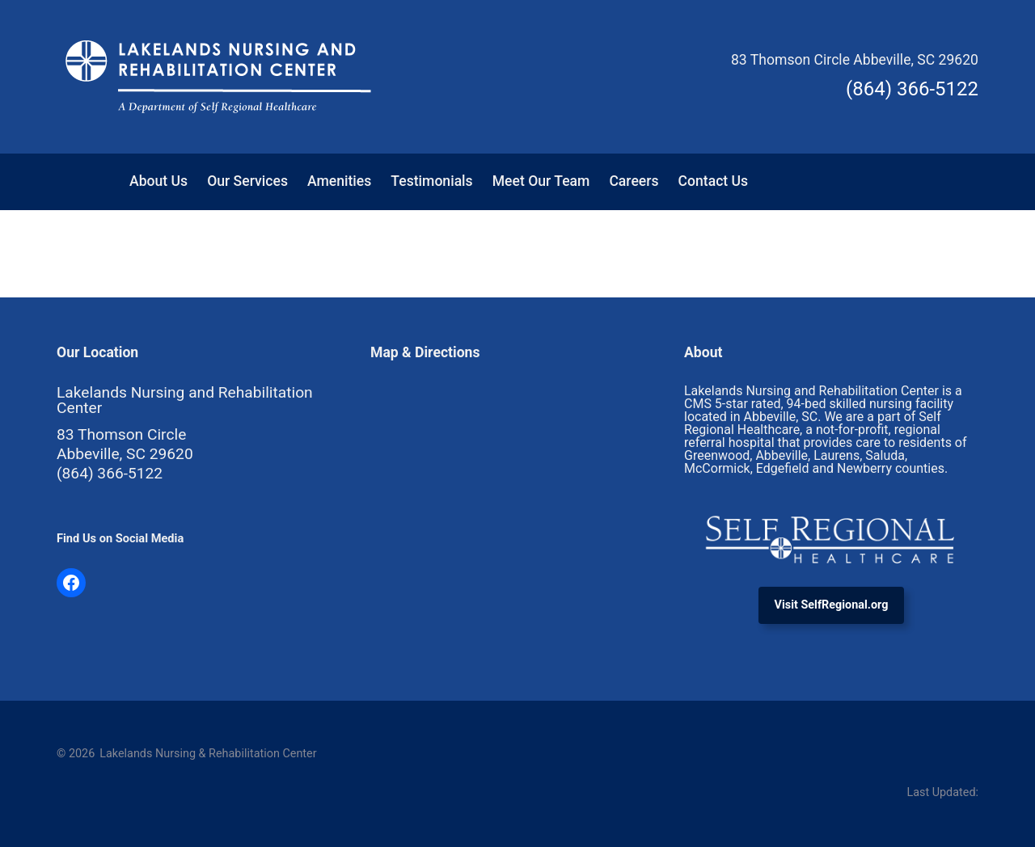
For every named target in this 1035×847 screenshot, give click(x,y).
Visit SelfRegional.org (832, 605)
